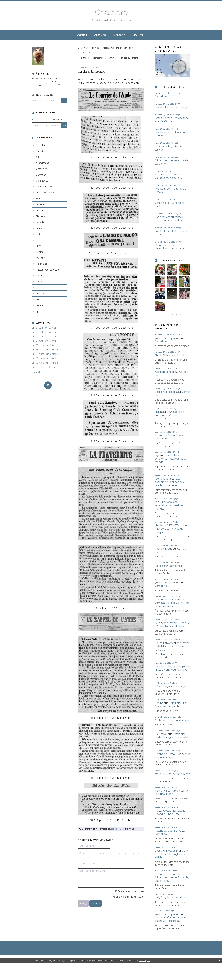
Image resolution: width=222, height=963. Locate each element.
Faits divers (41, 222)
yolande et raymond (167, 338)
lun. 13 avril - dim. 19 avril (44, 336)
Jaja (157, 455)
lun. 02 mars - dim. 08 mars (45, 362)
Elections (40, 216)
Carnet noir (41, 174)
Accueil (82, 35)
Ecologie (40, 204)
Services (40, 293)
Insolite (39, 240)
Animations (41, 151)
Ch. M (158, 720)
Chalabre (111, 12)
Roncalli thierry (164, 642)
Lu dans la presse (91, 71)
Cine (157, 622)
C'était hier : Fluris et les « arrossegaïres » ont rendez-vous (104, 47)
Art (37, 156)
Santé (39, 287)
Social (39, 299)
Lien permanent (88, 829)
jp (156, 501)
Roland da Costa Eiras (168, 435)
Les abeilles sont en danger (172, 107)
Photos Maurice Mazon (48, 269)
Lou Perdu (161, 733)
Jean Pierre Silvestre (167, 599)
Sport (39, 311)
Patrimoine (41, 263)
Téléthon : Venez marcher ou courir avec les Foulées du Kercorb (109, 57)
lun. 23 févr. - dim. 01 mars (45, 367)
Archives (100, 35)
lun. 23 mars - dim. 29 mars (45, 349)
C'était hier (41, 168)
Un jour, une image (174, 686)
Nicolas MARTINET (166, 525)
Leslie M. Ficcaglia (166, 391)
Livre (38, 245)
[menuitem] (82, 35)
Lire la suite (57, 84)
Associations (42, 162)
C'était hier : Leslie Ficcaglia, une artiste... (172, 854)
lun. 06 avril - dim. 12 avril (44, 340)
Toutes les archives (41, 372)
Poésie (39, 275)
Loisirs (39, 251)
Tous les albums (182, 314)
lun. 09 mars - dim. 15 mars (45, 358)
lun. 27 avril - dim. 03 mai (44, 327)
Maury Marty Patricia (167, 790)
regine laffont (163, 478)
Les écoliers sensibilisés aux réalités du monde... (171, 458)
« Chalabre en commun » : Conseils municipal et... (169, 415)
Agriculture (41, 145)
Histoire (40, 234)
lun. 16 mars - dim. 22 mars (45, 353)
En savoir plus (144, 960)
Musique (40, 257)
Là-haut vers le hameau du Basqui (171, 529)
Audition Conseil (164, 371)
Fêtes (39, 228)
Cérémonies (42, 180)
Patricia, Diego (163, 548)
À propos (119, 35)
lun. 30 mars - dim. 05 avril (44, 345)
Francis (159, 565)
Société (40, 305)
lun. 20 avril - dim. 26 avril (44, 332)
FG (156, 686)
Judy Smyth (162, 897)
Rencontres (42, 281)
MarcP (159, 666)
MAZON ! (138, 35)
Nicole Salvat (163, 355)
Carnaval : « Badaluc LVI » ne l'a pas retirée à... (172, 646)
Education (41, 210)
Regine (159, 702)
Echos (39, 198)
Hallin (158, 411)
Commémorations (45, 186)
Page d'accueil (84, 52)
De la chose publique (46, 192)
